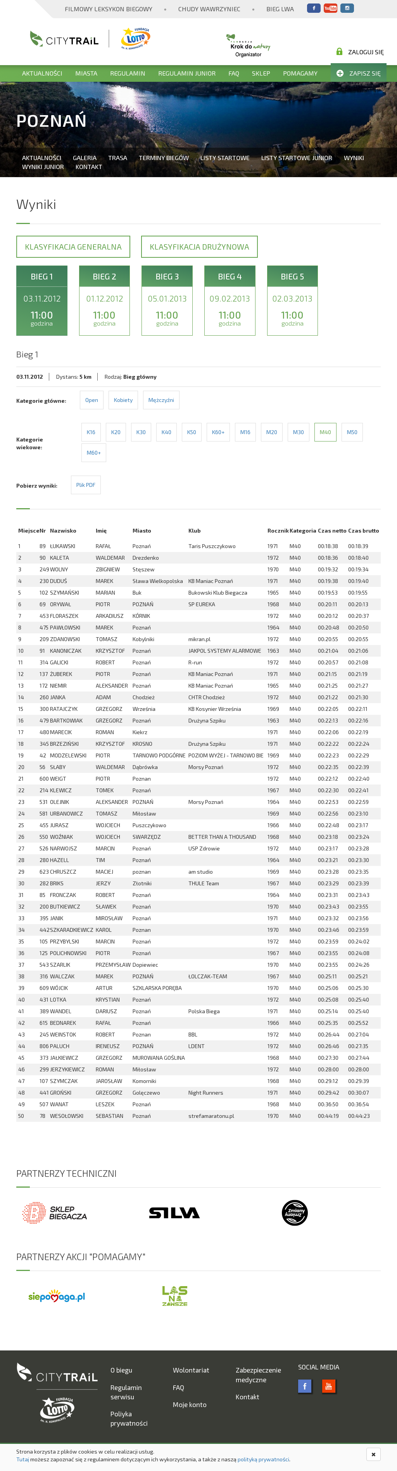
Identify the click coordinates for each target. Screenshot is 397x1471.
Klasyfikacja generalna (73, 246)
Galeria (85, 157)
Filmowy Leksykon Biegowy (108, 8)
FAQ (233, 73)
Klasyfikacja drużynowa (199, 246)
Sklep (261, 73)
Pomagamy (300, 73)
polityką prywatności (263, 1459)
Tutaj (22, 1459)
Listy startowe (225, 157)
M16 (245, 432)
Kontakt (89, 166)
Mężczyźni (161, 400)
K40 (166, 432)
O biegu (121, 1370)
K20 (116, 432)
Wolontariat (191, 1370)
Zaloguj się (360, 51)
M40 (325, 432)
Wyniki (354, 157)
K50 (191, 432)
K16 (91, 432)
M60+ (94, 452)
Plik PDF (85, 484)
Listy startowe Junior (296, 157)
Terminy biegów (164, 157)
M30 (298, 432)
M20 (271, 432)
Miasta (86, 73)
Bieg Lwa (280, 8)
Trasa (117, 157)
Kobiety (123, 400)
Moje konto (190, 1404)
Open (91, 400)
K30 (141, 432)
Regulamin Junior (187, 73)
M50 (352, 432)
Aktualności (42, 73)
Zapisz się (359, 73)
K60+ (218, 432)
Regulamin (127, 73)
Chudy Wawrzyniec (209, 8)
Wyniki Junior (43, 166)
